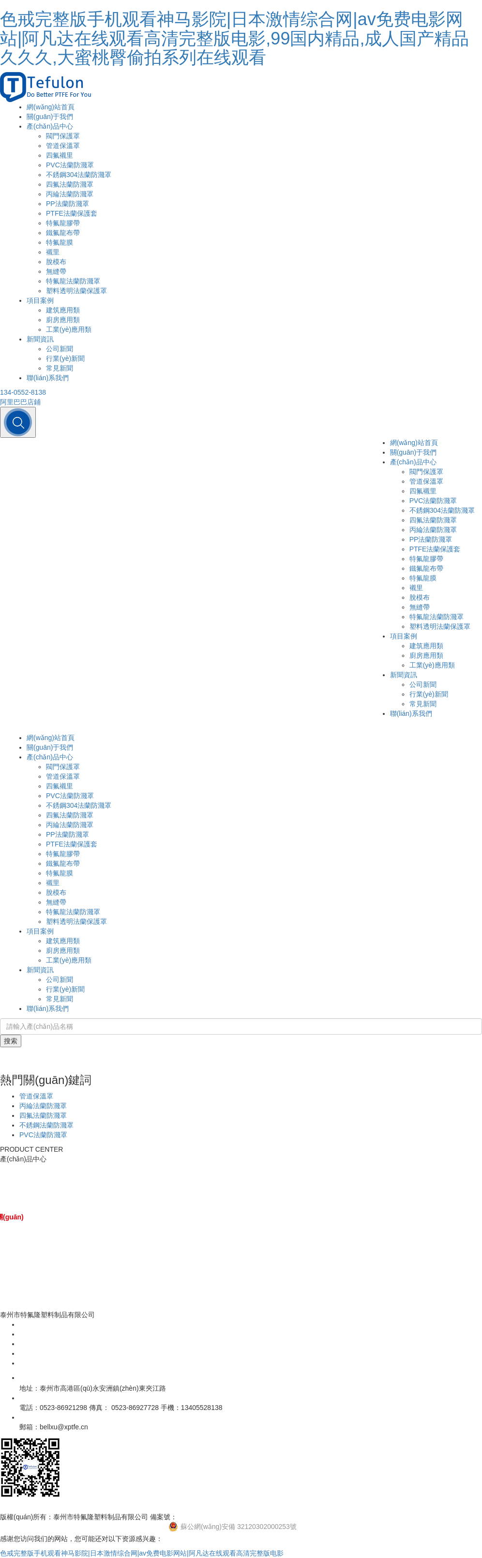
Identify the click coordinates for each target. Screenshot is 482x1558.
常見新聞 (59, 368)
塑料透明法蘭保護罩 (76, 291)
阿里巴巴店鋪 (20, 402)
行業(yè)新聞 (65, 358)
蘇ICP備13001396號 (208, 1517)
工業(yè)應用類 (68, 329)
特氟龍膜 (59, 242)
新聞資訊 (40, 339)
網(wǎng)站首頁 (51, 107)
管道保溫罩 (63, 145)
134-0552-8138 (23, 392)
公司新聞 (59, 349)
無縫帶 (56, 271)
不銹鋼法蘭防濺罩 (46, 1125)
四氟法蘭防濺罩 (69, 184)
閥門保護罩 (63, 136)
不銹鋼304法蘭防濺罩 (78, 174)
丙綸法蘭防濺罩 (69, 194)
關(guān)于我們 (50, 116)
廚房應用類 (63, 320)
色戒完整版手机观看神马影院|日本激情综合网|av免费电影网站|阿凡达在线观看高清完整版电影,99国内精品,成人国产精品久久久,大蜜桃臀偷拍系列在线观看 (234, 38)
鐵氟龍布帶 (63, 233)
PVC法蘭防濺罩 (70, 165)
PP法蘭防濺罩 (67, 204)
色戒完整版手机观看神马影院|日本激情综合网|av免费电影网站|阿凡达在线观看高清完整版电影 (142, 1553)
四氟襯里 (59, 155)
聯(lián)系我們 (48, 378)
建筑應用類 (63, 310)
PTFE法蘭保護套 (71, 213)
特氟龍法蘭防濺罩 (73, 281)
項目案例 (40, 300)
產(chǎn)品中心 (50, 126)
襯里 (53, 252)
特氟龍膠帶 (63, 223)
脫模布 (56, 262)
